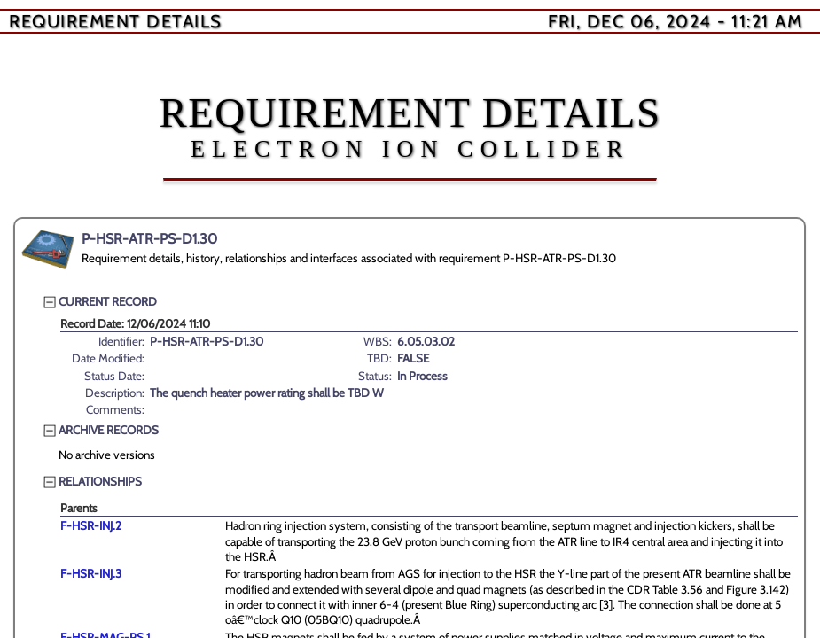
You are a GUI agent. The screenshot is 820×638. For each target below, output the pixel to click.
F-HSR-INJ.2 (90, 525)
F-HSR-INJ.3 (90, 573)
